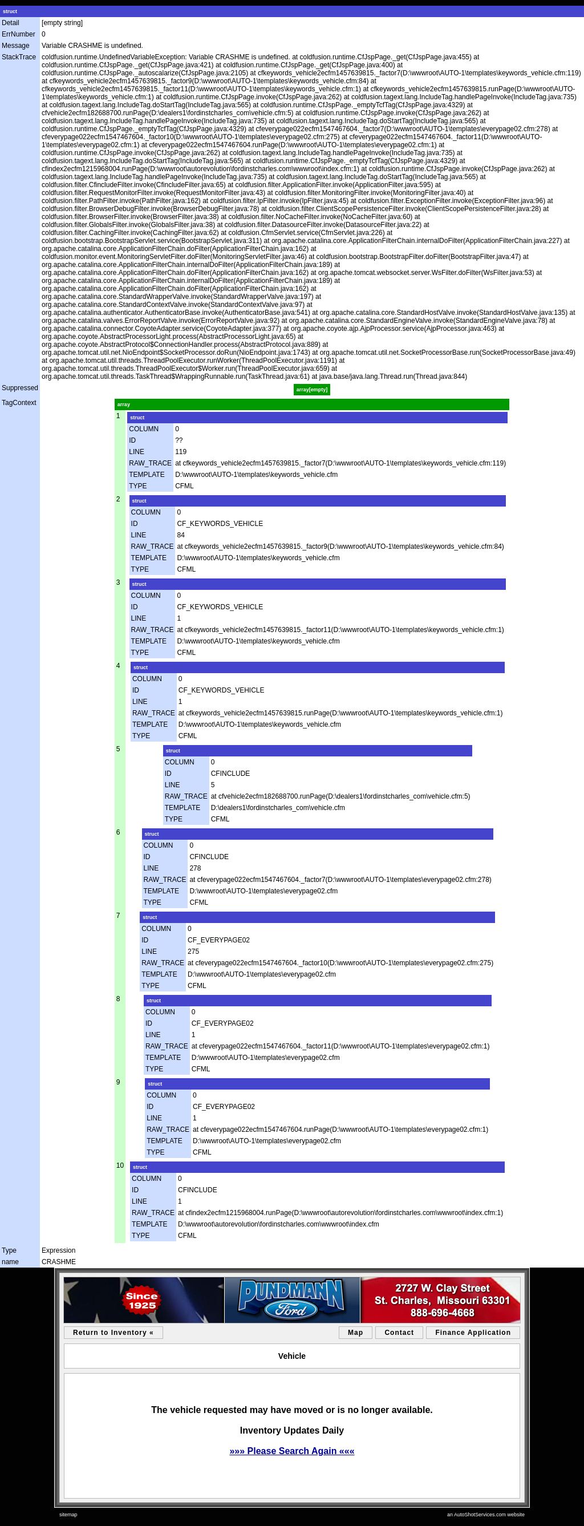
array (123, 404)
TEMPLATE (146, 475)
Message (16, 46)
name (10, 1262)
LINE (136, 452)
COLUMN (144, 429)
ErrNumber (18, 34)
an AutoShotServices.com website (486, 1514)
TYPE (138, 486)
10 (120, 1165)
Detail (10, 23)
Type (9, 1250)
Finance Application (473, 1333)
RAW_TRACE (150, 463)
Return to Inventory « (113, 1333)
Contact (399, 1333)
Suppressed (20, 388)
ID (132, 440)
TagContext (19, 403)
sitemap (68, 1514)
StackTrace (19, 57)
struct (10, 11)
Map (355, 1333)
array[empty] (312, 389)
